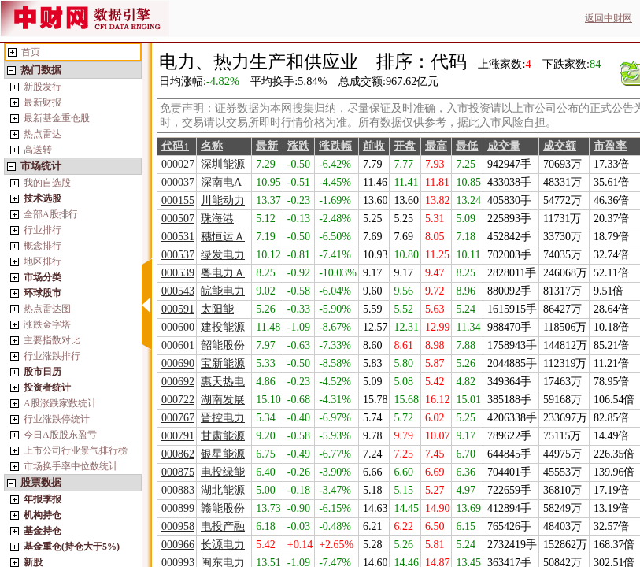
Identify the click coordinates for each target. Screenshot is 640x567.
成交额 (559, 146)
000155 (177, 200)
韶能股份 (223, 345)
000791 (177, 436)
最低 (467, 146)
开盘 (405, 146)
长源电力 (223, 544)
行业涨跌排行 (52, 355)
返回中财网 (608, 18)
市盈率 (610, 146)
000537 (177, 255)
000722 (177, 400)
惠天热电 (223, 381)
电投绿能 (223, 472)
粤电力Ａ (223, 273)
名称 (212, 146)
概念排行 (42, 245)
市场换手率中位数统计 (71, 466)
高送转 (38, 149)
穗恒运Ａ (223, 237)
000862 (177, 454)
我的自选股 (47, 182)
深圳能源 (223, 164)
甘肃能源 (223, 436)
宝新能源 (223, 363)
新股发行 (42, 86)
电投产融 (223, 526)
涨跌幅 (335, 146)
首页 (30, 51)
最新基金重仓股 (57, 118)
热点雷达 (42, 133)
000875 (177, 472)
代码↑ (175, 146)
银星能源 (223, 454)
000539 (177, 273)
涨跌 (298, 146)
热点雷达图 (47, 308)
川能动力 (223, 200)
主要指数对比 (52, 340)
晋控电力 (223, 418)
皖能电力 (223, 291)
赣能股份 (223, 508)
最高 (436, 146)
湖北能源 (223, 490)
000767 (177, 418)
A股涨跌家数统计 (60, 403)
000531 (177, 237)
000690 (177, 363)
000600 (177, 327)
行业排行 (42, 229)
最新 (267, 146)
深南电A (221, 182)
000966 (177, 544)
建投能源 (223, 327)
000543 (177, 291)
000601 (177, 345)
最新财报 (42, 102)
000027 (177, 164)
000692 (177, 381)
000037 (177, 182)
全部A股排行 (51, 214)
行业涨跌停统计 (57, 418)
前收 (374, 146)
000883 (177, 490)
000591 (177, 309)
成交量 (503, 146)
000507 (177, 218)
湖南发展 (223, 400)
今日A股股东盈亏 (60, 434)
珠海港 (217, 218)
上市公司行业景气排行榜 (76, 450)
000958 (177, 526)
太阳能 (217, 309)
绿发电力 (223, 255)
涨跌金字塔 (47, 324)
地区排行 (42, 261)
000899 (177, 508)
